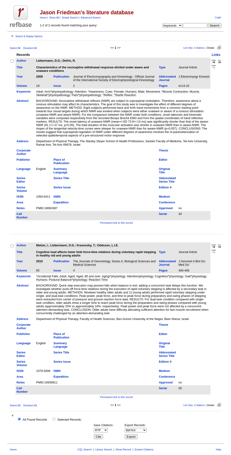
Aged (71, 276)
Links (216, 55)
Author (21, 60)
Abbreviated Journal (167, 78)
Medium (164, 196)
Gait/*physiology (195, 276)
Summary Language (60, 170)
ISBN (57, 196)
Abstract (23, 100)
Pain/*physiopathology (86, 95)
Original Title (164, 170)
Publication (61, 76)
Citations (200, 48)
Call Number (22, 215)
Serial (163, 214)
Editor (163, 159)
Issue (57, 85)
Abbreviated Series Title (167, 179)
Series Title (61, 178)
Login (218, 17)
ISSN (20, 196)
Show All (54, 17)
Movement (153, 91)
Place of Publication (61, 161)
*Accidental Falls (47, 276)
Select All (15, 48)
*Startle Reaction (125, 95)
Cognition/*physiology (169, 276)
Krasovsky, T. (86, 245)
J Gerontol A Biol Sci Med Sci (192, 262)
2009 (39, 76)
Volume (22, 85)
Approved (166, 208)
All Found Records (35, 419)
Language (23, 169)
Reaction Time (98, 279)
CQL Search (85, 449)
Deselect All (30, 48)
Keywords (24, 91)
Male (141, 91)
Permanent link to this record (116, 222)
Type (162, 67)
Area (20, 202)
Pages (163, 85)
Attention (80, 91)
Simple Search (70, 17)
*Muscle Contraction (174, 91)
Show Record (123, 449)
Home (43, 17)
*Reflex (107, 95)
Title (20, 67)
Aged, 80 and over (88, 276)
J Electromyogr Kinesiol (194, 76)
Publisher (23, 159)
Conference (167, 202)
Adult (39, 91)
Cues (108, 91)
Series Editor (21, 179)
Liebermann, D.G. (48, 60)
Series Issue (62, 187)
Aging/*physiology (113, 276)
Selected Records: (70, 419)
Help (218, 449)
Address (22, 141)
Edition (164, 187)
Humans (131, 91)
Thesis (163, 150)
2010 (39, 261)
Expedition (60, 202)
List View (188, 48)
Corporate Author (24, 152)
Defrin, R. (69, 60)
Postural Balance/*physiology (68, 279)
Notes (21, 208)
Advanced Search (90, 17)
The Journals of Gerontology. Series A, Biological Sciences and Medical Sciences (114, 262)
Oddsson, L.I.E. (108, 245)
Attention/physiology (140, 276)
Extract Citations (144, 449)
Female (119, 91)
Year (20, 76)
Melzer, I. (42, 245)
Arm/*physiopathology (58, 91)
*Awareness (96, 91)
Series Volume (22, 189)
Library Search (103, 449)
